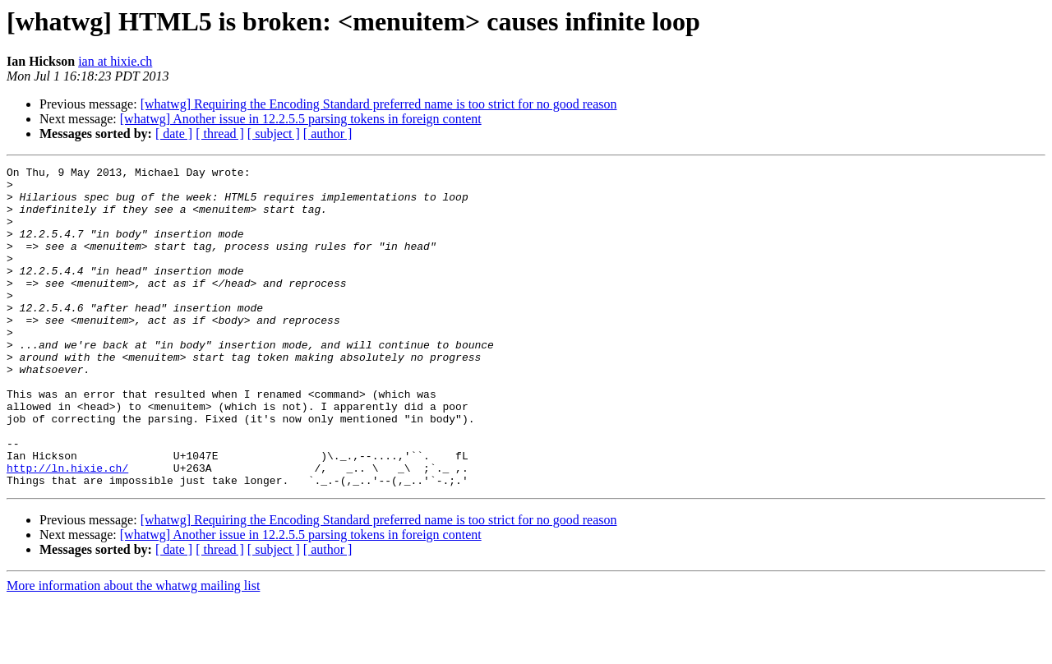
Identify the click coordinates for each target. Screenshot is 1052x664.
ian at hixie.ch (115, 61)
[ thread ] (220, 134)
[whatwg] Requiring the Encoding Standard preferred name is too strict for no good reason (379, 104)
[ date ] (173, 134)
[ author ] (328, 134)
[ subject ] (273, 134)
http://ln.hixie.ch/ (67, 529)
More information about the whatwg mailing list (133, 650)
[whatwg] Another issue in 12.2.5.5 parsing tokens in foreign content (301, 119)
